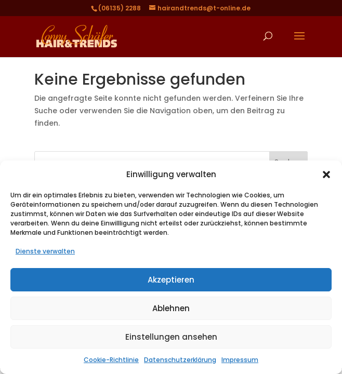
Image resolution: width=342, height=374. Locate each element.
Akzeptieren (171, 279)
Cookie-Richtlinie (111, 359)
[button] (326, 174)
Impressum (239, 359)
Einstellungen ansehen (171, 336)
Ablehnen (171, 308)
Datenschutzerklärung (180, 359)
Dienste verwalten (45, 251)
